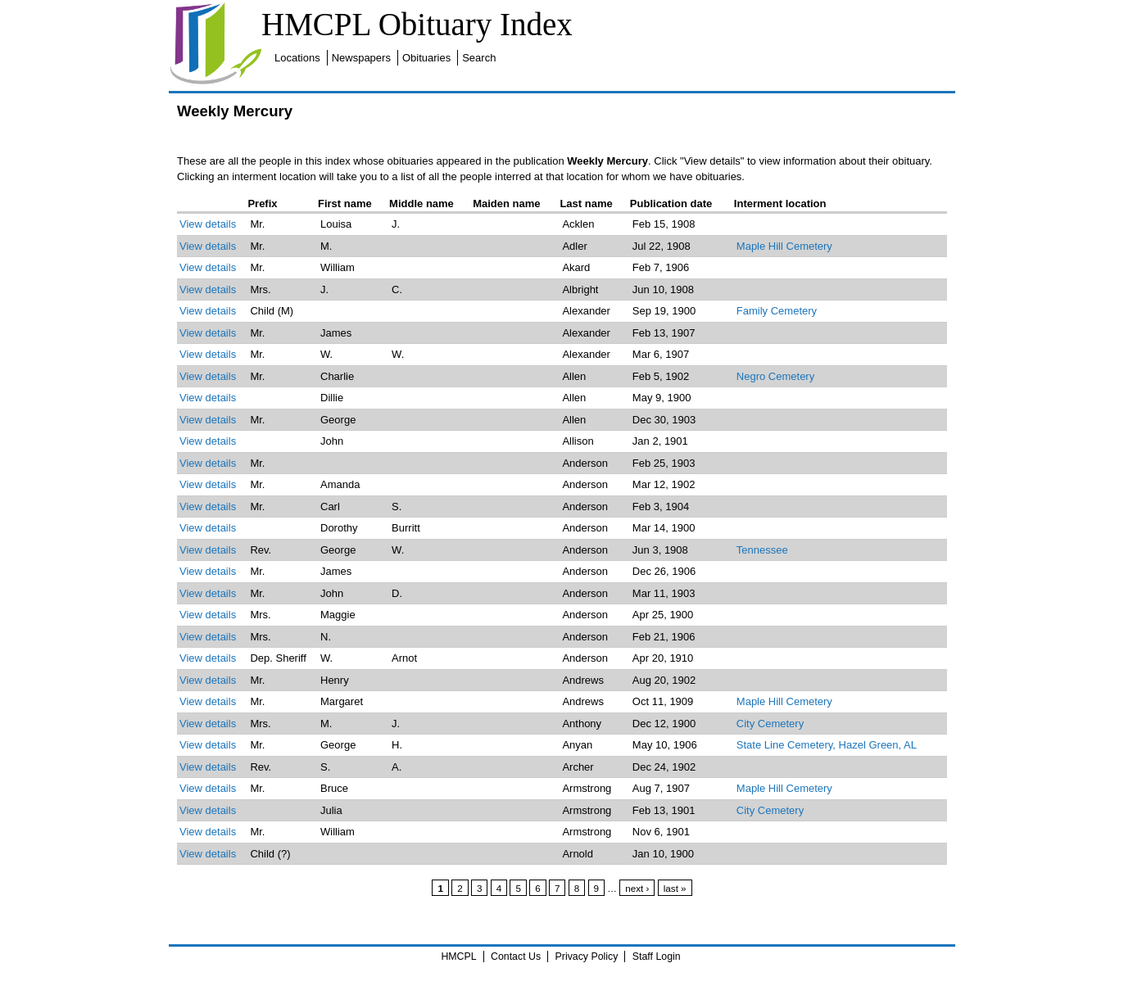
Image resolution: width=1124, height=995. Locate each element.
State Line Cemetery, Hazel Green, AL (826, 745)
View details (207, 224)
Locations (297, 58)
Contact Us (516, 956)
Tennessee (762, 550)
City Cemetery (770, 723)
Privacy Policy (587, 956)
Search (479, 58)
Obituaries (426, 58)
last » (675, 888)
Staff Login (656, 956)
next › (637, 888)
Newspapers (361, 58)
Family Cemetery (776, 311)
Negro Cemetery (775, 376)
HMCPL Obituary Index (417, 24)
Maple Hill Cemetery (784, 246)
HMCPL (458, 956)
